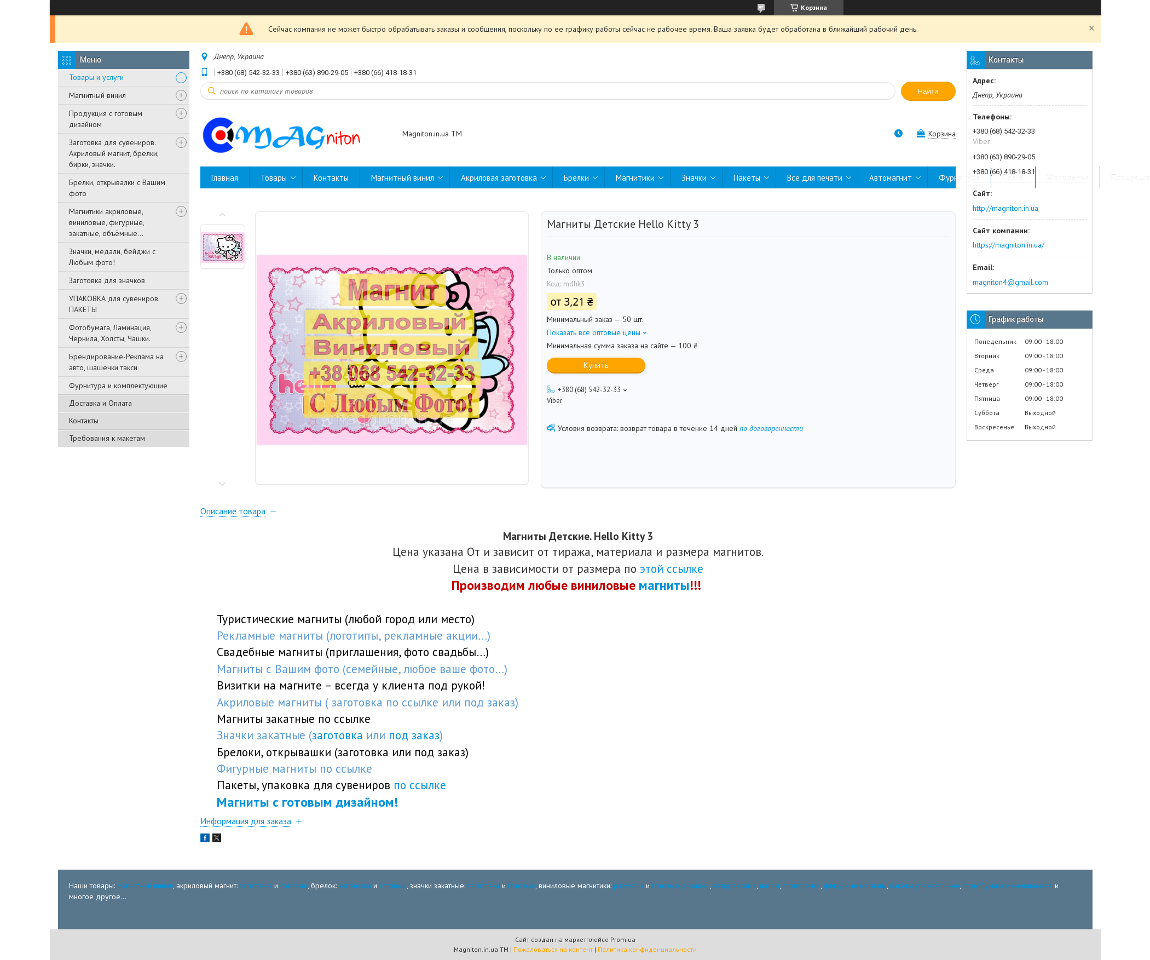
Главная (224, 178)
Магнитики (635, 178)
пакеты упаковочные (925, 885)
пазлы (769, 885)
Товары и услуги (96, 77)
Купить (596, 365)
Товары (274, 178)
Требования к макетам (107, 438)
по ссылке (420, 784)
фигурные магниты (855, 885)
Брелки (576, 178)
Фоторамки (1068, 178)
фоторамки (801, 885)
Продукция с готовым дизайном (105, 118)
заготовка (256, 885)
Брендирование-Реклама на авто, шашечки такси (116, 362)
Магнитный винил (97, 95)
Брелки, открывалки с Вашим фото (117, 187)
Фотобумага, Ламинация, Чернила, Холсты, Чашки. (110, 333)
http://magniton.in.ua (1005, 208)
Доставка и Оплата (100, 403)
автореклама (734, 885)
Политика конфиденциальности (647, 949)
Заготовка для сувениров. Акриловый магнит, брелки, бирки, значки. (113, 153)
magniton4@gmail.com (1010, 282)
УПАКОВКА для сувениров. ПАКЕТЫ (114, 304)
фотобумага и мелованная (1008, 885)
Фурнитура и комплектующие (118, 385)
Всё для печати (814, 178)
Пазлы (1013, 178)
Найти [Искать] (927, 91)
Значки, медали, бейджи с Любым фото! (112, 256)
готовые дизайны (681, 885)
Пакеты (746, 178)
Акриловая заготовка (499, 178)
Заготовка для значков (107, 280)
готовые (294, 885)
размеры (629, 885)
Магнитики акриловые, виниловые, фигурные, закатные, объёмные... (106, 222)
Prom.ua (622, 939)
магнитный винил (145, 885)
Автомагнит (890, 178)
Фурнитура (959, 178)
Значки (694, 178)
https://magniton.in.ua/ (1008, 245)
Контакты (84, 421)
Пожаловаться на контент (553, 949)
